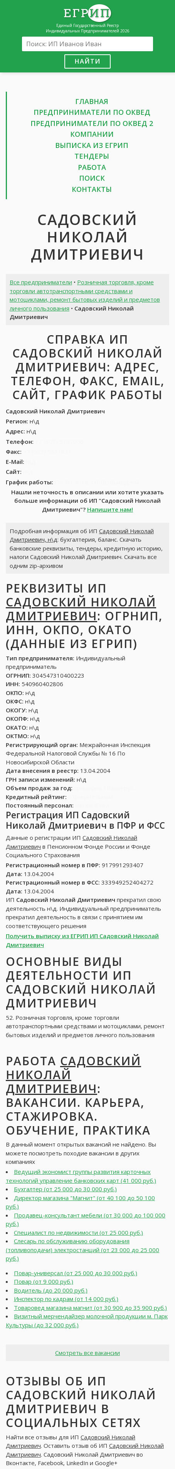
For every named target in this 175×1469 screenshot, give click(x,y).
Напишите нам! (110, 509)
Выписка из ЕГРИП (91, 145)
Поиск (92, 178)
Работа (92, 167)
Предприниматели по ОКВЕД (92, 112)
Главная (91, 101)
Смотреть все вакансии (87, 1353)
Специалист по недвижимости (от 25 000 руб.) (78, 1232)
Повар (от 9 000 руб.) (43, 1281)
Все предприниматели (41, 282)
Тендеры (91, 156)
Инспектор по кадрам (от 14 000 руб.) (66, 1299)
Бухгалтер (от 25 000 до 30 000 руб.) (65, 1189)
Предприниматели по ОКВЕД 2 (91, 123)
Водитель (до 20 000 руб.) (51, 1290)
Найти (87, 61)
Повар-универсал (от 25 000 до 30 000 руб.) (75, 1273)
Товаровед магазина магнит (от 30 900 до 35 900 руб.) (90, 1307)
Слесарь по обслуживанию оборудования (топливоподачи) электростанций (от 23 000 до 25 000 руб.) (82, 1249)
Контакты (92, 189)
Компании (92, 134)
